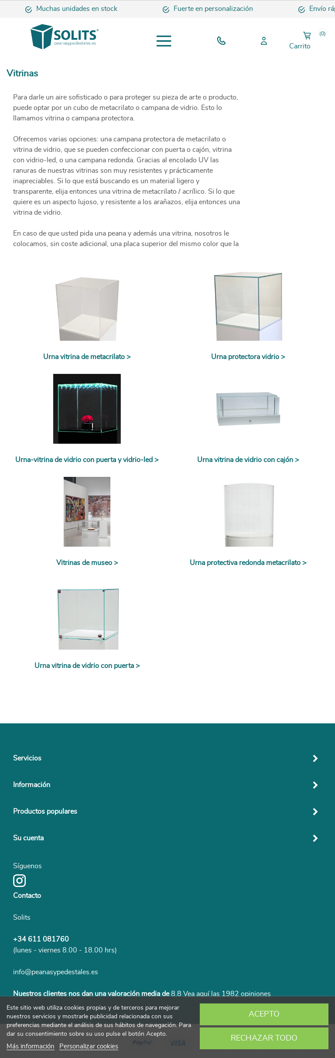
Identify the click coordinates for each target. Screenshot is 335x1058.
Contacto (27, 895)
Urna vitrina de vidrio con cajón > (248, 459)
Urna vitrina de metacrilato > (87, 356)
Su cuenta (28, 838)
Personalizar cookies (88, 1046)
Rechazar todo (264, 1038)
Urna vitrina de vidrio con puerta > (87, 665)
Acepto (264, 1014)
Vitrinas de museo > (87, 562)
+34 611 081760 (41, 939)
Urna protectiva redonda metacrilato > (248, 562)
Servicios (27, 758)
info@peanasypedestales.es (55, 972)
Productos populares (45, 811)
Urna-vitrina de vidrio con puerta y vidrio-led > (87, 459)
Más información (31, 1046)
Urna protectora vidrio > (248, 356)
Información (31, 784)
